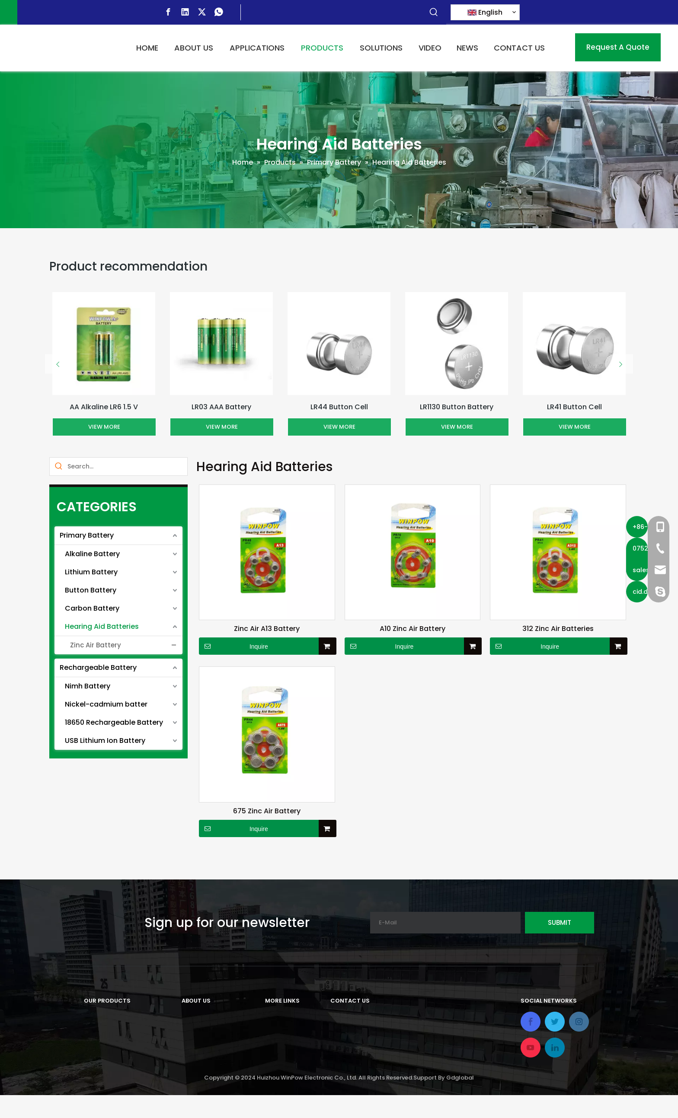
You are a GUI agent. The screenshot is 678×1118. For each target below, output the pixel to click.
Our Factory (202, 1046)
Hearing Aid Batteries (102, 626)
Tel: (336, 1042)
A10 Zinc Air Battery (412, 628)
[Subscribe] (559, 922)
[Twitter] (201, 12)
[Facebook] (168, 12)
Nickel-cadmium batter (106, 704)
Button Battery (90, 590)
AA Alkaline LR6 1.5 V (104, 407)
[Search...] (127, 466)
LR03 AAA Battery (221, 407)
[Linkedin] (185, 12)
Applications (287, 1031)
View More (104, 427)
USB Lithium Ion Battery (105, 740)
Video (275, 1060)
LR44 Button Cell (339, 407)
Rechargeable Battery (98, 667)
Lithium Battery (91, 572)
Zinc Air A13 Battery (267, 628)
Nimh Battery (87, 686)
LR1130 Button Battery (456, 407)
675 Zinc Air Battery (267, 811)
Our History (201, 1031)
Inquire (233, 646)
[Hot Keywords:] (433, 12)
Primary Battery (87, 535)
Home (275, 1017)
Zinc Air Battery (95, 645)
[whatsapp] (218, 12)
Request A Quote (617, 47)
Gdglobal (460, 1100)
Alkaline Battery (92, 554)
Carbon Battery (92, 608)
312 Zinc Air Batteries (558, 628)
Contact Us (285, 1074)
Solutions (281, 1046)
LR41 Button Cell (574, 407)
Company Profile (211, 1017)
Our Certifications (213, 1060)
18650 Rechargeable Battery (114, 722)
